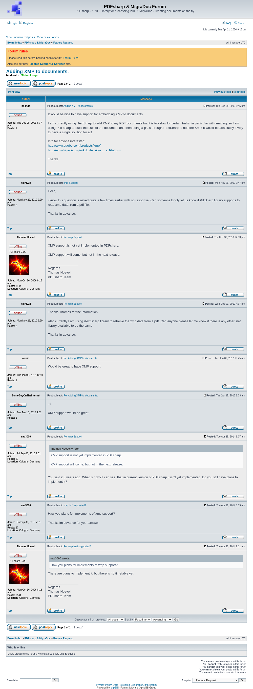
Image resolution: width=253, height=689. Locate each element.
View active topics (48, 37)
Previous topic (223, 92)
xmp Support (70, 183)
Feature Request (63, 42)
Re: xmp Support (72, 237)
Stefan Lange (29, 75)
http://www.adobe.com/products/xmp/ (74, 145)
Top (9, 174)
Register (26, 23)
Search (240, 23)
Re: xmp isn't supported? (77, 546)
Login (12, 23)
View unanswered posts (20, 37)
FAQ (226, 23)
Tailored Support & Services (47, 63)
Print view (14, 92)
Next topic (239, 92)
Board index (14, 42)
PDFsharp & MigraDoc (37, 42)
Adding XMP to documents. (37, 71)
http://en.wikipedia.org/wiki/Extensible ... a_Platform (84, 150)
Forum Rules (70, 57)
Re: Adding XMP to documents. (80, 358)
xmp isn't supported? (74, 505)
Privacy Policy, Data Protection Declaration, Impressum (126, 685)
